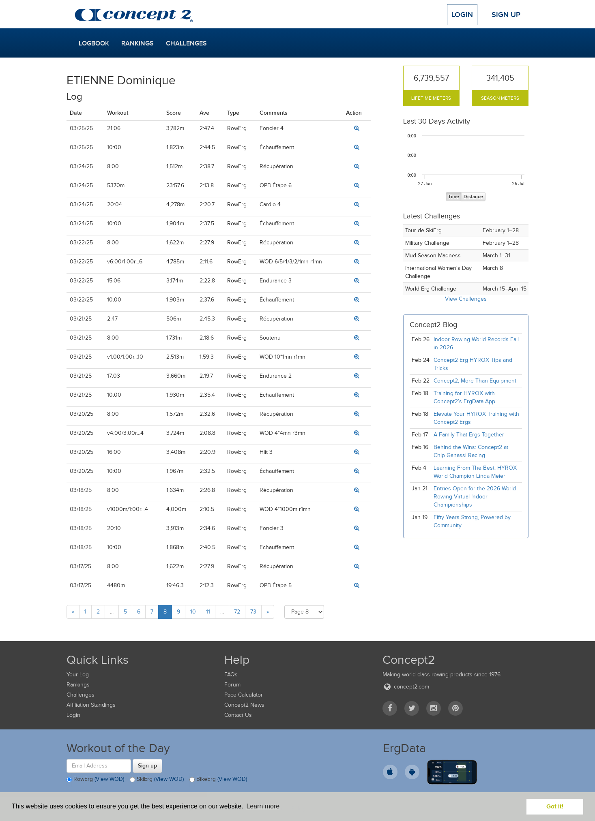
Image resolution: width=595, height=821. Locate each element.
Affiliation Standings (91, 705)
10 (193, 612)
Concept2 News (244, 705)
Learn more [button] (262, 806)
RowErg (95, 780)
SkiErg (157, 780)
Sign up (147, 765)
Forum (232, 685)
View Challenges (466, 299)
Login (462, 15)
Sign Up (506, 15)
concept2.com (405, 687)
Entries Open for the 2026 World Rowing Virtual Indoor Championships (475, 496)
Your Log (78, 674)
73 (253, 612)
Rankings (137, 43)
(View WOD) (109, 779)
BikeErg (218, 780)
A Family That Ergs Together (469, 435)
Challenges (186, 43)
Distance (473, 197)
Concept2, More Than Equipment (475, 381)
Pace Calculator (243, 695)
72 (237, 612)
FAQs (231, 674)
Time (453, 197)
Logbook (94, 43)
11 (208, 612)
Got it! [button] (554, 806)
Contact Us (238, 715)
